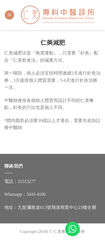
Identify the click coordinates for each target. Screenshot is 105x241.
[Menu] (9, 15)
